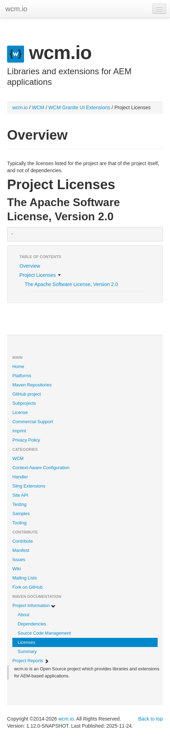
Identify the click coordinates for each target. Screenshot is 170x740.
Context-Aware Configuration (40, 467)
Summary (27, 651)
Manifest (20, 550)
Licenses (26, 642)
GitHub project (26, 394)
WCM (38, 107)
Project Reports (30, 661)
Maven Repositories (32, 385)
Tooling (19, 522)
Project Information (34, 605)
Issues (18, 559)
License (20, 412)
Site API (20, 495)
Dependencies (32, 624)
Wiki (16, 568)
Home (18, 366)
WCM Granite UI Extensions (79, 107)
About (23, 614)
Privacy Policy (26, 440)
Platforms (21, 375)
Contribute (22, 541)
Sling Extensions (28, 486)
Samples (21, 513)
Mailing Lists (24, 578)
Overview (29, 266)
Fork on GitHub (27, 587)
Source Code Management (44, 633)
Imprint (19, 431)
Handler (20, 476)
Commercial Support (32, 421)
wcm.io (16, 9)
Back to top (150, 719)
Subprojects (24, 403)
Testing (19, 504)
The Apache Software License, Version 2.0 (71, 284)
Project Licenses (40, 275)
